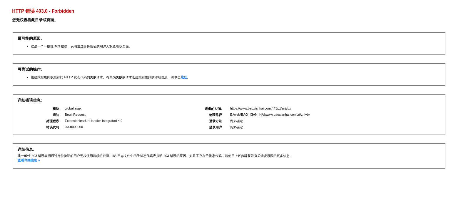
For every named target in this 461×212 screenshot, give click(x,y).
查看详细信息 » (29, 160)
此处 (184, 77)
